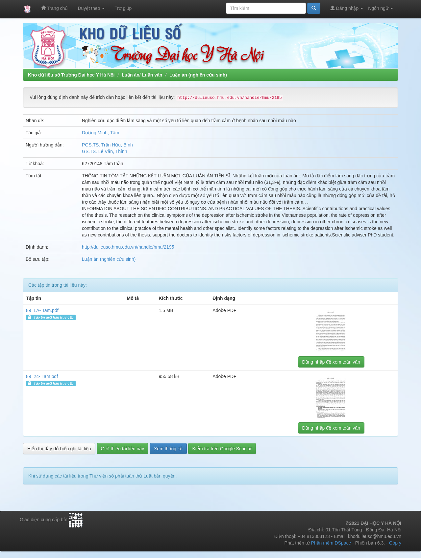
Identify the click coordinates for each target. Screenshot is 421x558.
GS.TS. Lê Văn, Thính (104, 151)
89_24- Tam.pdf (42, 376)
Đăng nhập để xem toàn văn (331, 362)
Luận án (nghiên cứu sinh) (198, 75)
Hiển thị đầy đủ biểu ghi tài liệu (59, 448)
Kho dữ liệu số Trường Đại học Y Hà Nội (71, 75)
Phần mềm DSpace (331, 543)
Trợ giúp (123, 8)
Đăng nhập (346, 8)
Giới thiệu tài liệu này (122, 448)
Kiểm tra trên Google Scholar (222, 448)
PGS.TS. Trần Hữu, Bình (107, 144)
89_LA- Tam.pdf (42, 310)
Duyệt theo (91, 8)
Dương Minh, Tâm (100, 132)
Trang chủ (54, 8)
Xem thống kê (168, 448)
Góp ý (395, 543)
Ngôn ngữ (380, 8)
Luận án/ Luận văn (142, 75)
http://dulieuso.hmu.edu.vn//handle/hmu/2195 (128, 247)
